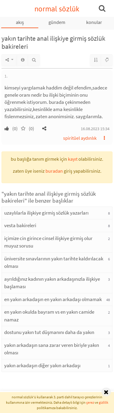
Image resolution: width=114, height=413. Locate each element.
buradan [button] (54, 171)
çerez (90, 402)
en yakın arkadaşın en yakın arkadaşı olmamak (53, 299)
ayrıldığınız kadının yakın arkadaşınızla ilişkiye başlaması (52, 283)
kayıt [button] (72, 159)
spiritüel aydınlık (80, 138)
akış (20, 22)
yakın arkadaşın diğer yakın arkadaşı (42, 365)
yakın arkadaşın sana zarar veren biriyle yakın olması (51, 349)
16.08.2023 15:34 (95, 128)
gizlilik (103, 402)
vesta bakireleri (20, 225)
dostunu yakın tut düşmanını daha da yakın (49, 332)
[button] (44, 128)
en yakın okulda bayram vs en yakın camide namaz (49, 316)
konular (94, 22)
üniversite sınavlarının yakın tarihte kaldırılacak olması (53, 262)
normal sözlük (57, 9)
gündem (56, 22)
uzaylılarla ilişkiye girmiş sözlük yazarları (46, 212)
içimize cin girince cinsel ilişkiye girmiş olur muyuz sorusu (48, 242)
